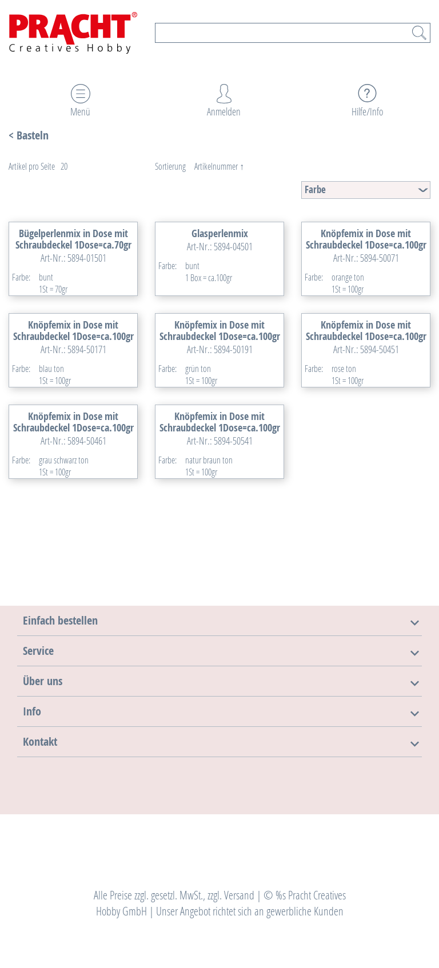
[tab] (219, 620)
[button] (60, 620)
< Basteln (29, 135)
